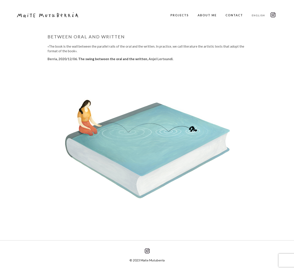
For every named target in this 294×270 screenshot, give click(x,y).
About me (207, 15)
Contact (234, 15)
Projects (179, 15)
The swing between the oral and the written (112, 59)
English (258, 15)
